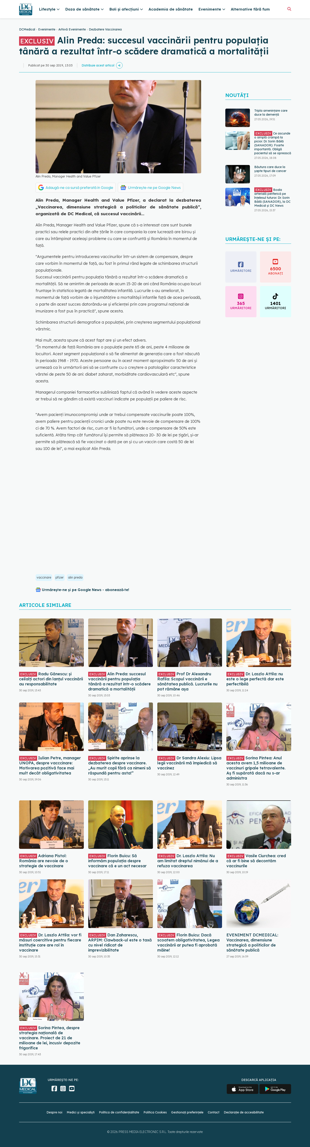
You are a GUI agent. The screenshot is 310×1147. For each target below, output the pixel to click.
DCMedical (27, 29)
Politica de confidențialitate (119, 1112)
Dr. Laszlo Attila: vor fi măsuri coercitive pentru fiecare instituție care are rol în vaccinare (50, 942)
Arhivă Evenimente (72, 29)
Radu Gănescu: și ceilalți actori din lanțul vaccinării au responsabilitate (51, 678)
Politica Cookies (155, 1112)
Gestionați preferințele (187, 1112)
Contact (213, 1112)
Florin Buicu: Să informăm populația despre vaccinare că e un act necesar (117, 860)
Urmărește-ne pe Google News (154, 187)
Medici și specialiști (81, 1112)
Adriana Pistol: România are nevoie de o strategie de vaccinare (43, 860)
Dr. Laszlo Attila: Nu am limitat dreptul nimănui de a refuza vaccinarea (187, 860)
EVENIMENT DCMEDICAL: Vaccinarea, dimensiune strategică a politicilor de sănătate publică (252, 942)
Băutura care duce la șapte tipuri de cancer (270, 169)
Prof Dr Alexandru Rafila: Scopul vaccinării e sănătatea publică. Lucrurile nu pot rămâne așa (187, 681)
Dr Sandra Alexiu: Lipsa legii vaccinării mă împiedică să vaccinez (189, 763)
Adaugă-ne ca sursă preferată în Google (79, 187)
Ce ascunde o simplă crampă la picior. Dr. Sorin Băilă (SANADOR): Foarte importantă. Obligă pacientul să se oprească (272, 143)
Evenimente (46, 29)
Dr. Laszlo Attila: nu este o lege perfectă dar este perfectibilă (255, 678)
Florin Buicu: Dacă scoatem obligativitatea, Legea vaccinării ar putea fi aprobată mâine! (188, 942)
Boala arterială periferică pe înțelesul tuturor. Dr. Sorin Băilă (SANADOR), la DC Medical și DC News (272, 197)
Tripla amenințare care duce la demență (270, 112)
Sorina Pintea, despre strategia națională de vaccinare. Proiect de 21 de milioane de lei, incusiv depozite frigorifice (49, 1037)
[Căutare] (289, 9)
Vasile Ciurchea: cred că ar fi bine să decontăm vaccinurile (256, 860)
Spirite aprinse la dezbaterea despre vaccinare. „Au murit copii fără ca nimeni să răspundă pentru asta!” (119, 765)
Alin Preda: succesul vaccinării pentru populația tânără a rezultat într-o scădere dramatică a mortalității (119, 681)
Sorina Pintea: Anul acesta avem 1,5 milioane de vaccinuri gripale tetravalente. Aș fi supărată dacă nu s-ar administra (255, 768)
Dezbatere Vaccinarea (105, 29)
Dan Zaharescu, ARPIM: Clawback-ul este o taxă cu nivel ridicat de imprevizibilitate (120, 942)
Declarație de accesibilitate (244, 1112)
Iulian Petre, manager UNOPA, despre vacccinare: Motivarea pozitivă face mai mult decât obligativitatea (50, 765)
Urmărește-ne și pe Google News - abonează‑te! (85, 590)
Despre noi (54, 1112)
